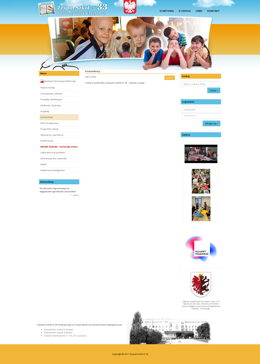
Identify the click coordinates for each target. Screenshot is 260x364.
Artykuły (44, 111)
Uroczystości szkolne (51, 93)
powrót (169, 77)
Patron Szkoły (47, 87)
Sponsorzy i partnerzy (52, 134)
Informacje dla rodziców (53, 158)
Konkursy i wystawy (50, 105)
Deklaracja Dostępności (52, 170)
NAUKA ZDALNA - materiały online (59, 146)
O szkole (185, 10)
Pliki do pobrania (49, 123)
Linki (199, 10)
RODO (43, 164)
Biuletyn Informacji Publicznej (58, 81)
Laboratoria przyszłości (52, 152)
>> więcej (74, 195)
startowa (167, 10)
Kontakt (213, 10)
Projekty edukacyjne (51, 99)
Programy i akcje (49, 128)
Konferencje (46, 140)
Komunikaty (46, 117)
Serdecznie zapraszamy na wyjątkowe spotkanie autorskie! (58, 190)
